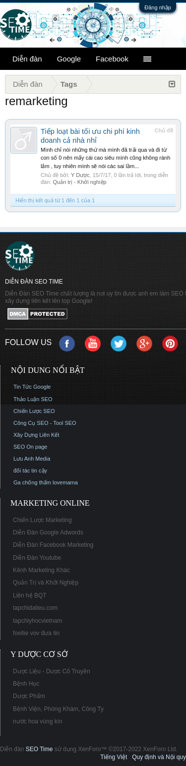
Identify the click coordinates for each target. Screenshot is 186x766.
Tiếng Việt (113, 757)
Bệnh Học (26, 683)
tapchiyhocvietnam (37, 620)
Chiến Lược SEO (34, 411)
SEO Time (39, 749)
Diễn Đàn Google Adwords (48, 532)
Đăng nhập (157, 7)
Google (69, 59)
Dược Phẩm (29, 696)
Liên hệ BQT (30, 595)
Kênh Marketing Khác (41, 570)
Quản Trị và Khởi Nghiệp (45, 582)
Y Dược (80, 175)
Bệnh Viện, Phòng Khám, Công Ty (58, 709)
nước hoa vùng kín (37, 721)
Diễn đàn (27, 59)
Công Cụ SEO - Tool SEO (44, 423)
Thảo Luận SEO (33, 399)
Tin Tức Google (32, 387)
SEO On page (30, 447)
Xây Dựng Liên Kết (36, 435)
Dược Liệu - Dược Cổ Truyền (51, 671)
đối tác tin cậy (30, 470)
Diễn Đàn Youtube (37, 557)
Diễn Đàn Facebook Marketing (53, 544)
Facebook (112, 59)
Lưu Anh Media (31, 459)
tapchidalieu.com (35, 607)
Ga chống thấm (32, 482)
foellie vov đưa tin (36, 633)
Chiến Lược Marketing (42, 520)
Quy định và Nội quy (159, 757)
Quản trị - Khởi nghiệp (79, 182)
